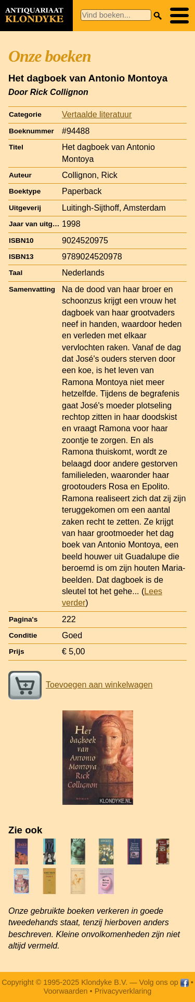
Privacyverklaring (123, 991)
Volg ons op (164, 982)
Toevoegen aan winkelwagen (80, 684)
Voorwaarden (66, 991)
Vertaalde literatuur (97, 114)
